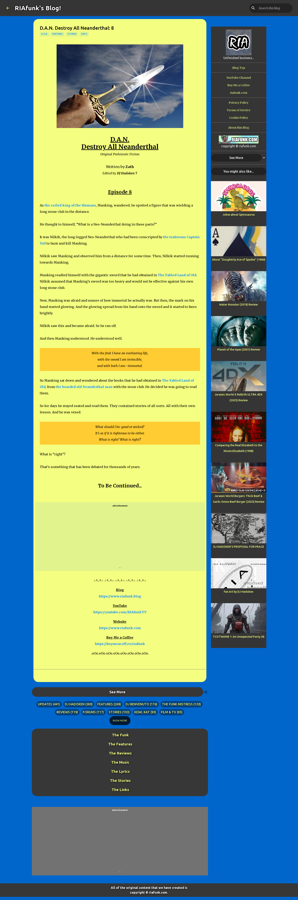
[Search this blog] (271, 8)
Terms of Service (238, 110)
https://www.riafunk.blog (120, 596)
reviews (63, 712)
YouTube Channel (238, 77)
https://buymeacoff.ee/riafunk (120, 644)
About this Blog (238, 127)
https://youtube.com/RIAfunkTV (120, 612)
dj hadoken (74, 704)
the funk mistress (177, 704)
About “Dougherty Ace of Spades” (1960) (238, 259)
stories (72, 34)
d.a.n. (44, 34)
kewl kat (142, 712)
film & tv (168, 712)
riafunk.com (238, 93)
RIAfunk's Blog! (38, 7)
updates (45, 704)
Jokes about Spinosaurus (239, 214)
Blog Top (238, 68)
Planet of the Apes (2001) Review (238, 349)
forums (89, 712)
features (57, 34)
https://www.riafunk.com (120, 628)
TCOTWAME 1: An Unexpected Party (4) (238, 636)
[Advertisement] (120, 537)
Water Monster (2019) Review (238, 304)
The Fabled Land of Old (177, 275)
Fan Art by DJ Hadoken (238, 591)
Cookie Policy (238, 117)
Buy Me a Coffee (238, 85)
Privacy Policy (238, 102)
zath (84, 34)
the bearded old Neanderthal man (84, 387)
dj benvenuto (137, 704)
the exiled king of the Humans (70, 205)
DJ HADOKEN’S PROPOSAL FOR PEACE (238, 546)
